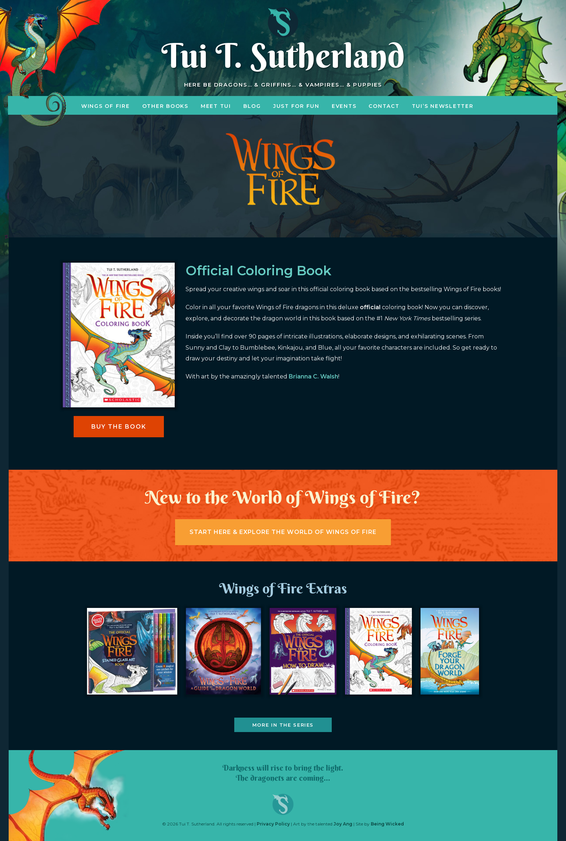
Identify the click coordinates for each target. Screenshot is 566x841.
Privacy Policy (273, 824)
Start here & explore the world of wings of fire (283, 532)
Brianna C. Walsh (313, 376)
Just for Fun (296, 106)
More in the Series (283, 725)
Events (344, 106)
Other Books (165, 106)
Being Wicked (387, 824)
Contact (384, 106)
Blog (252, 106)
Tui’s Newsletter (443, 106)
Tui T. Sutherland (283, 55)
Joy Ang (343, 824)
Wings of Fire (105, 106)
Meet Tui (216, 106)
